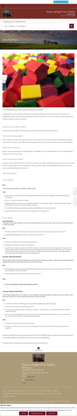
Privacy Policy (68, 410)
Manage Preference (37, 413)
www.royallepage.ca (41, 393)
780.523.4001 (31, 377)
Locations (42, 390)
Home (4, 390)
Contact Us (35, 390)
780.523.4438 (29, 380)
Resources (22, 390)
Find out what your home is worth (12, 393)
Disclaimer (59, 393)
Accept (23, 413)
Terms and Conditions (8, 396)
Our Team (28, 390)
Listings (9, 390)
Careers (55, 390)
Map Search (15, 390)
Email (24, 383)
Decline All (52, 413)
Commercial (49, 390)
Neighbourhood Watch (28, 393)
